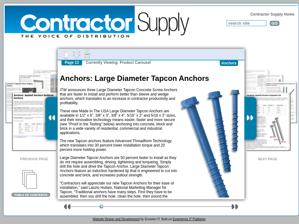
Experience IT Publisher (188, 219)
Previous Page (34, 159)
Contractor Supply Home (272, 14)
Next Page (268, 159)
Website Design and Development (116, 219)
